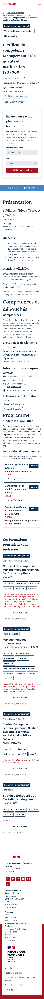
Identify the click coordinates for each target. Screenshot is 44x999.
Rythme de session (14, 148)
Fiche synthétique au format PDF (17, 361)
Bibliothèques (11, 932)
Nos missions (10, 896)
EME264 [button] (8, 496)
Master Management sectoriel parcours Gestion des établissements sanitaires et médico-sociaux (20, 732)
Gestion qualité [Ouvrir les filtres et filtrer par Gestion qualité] (11, 634)
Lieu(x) (9, 158)
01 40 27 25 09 (16, 380)
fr (3, 13)
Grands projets (11, 907)
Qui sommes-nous (13, 890)
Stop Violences (11, 937)
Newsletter (9, 990)
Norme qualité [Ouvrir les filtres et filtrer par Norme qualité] (10, 36)
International (10, 935)
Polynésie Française (13, 409)
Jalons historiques (12, 893)
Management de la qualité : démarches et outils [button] (15, 489)
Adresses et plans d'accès (16, 923)
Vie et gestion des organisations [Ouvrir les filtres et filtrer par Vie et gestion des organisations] (18, 31)
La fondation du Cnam (14, 899)
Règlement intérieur (13, 973)
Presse (8, 915)
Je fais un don (11, 904)
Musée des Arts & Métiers (16, 929)
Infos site (8, 968)
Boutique (9, 926)
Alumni (8, 902)
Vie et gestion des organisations (15, 15)
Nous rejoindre (11, 918)
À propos (9, 912)
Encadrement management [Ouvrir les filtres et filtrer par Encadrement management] (16, 26)
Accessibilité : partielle (14, 985)
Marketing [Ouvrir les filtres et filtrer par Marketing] (8, 790)
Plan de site (10, 940)
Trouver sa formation (15, 13)
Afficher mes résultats (22, 170)
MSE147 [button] (8, 474)
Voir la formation (20, 612)
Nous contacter (11, 920)
